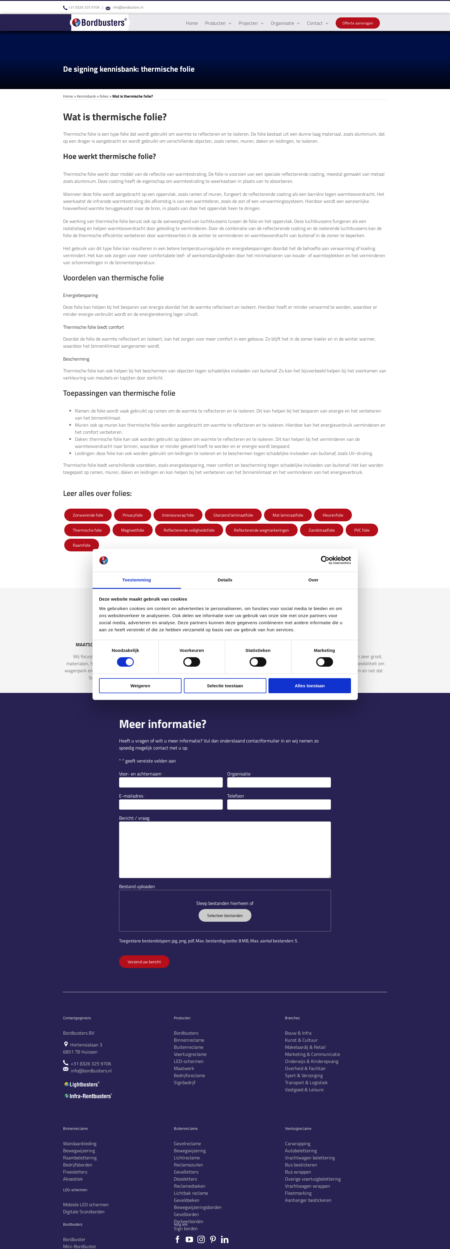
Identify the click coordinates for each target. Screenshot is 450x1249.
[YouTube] (189, 1239)
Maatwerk (184, 1068)
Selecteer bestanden (225, 915)
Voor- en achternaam (141, 773)
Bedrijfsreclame (189, 1075)
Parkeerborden (188, 1221)
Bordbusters (186, 1032)
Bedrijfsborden (77, 1164)
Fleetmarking (298, 1193)
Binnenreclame (189, 1039)
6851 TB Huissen (80, 1051)
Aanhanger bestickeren (308, 1200)
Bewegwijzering (79, 1150)
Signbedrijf (184, 1082)
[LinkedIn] (224, 1239)
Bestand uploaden (137, 886)
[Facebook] (177, 1239)
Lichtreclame (187, 1157)
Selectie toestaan (225, 685)
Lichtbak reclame (191, 1193)
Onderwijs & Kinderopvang (311, 1061)
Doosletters (185, 1178)
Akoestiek (73, 1178)
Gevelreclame (187, 1143)
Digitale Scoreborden (84, 1211)
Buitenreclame (188, 1047)
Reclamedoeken (189, 1185)
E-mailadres (132, 795)
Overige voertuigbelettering (313, 1178)
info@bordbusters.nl (128, 7)
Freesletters (75, 1171)
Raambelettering (80, 1157)
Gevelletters (186, 1171)
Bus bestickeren (301, 1164)
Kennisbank (86, 96)
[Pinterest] (213, 1239)
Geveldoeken (187, 1200)
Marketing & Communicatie (312, 1054)
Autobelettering (301, 1150)
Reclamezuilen (188, 1164)
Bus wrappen (298, 1171)
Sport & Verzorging (304, 1075)
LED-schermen (189, 1061)
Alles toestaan (310, 685)
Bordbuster (74, 1239)
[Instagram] (201, 1239)
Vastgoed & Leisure (304, 1089)
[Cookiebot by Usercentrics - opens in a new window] (325, 560)
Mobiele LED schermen (86, 1204)
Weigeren (140, 685)
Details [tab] (225, 579)
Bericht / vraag (134, 817)
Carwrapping (297, 1143)
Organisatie (240, 773)
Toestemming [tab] (136, 579)
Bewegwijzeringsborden (198, 1207)
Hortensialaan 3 (86, 1044)
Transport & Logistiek (306, 1082)
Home (68, 96)
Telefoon (236, 795)
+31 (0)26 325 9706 (84, 7)
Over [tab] (313, 579)
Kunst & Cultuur (301, 1039)
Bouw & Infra (298, 1032)
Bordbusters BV (78, 1032)
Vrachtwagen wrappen (307, 1185)
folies (104, 96)
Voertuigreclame (190, 1054)
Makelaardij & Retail (305, 1047)
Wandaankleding (79, 1143)
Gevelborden (186, 1214)
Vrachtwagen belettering (310, 1157)
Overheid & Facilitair (305, 1068)
